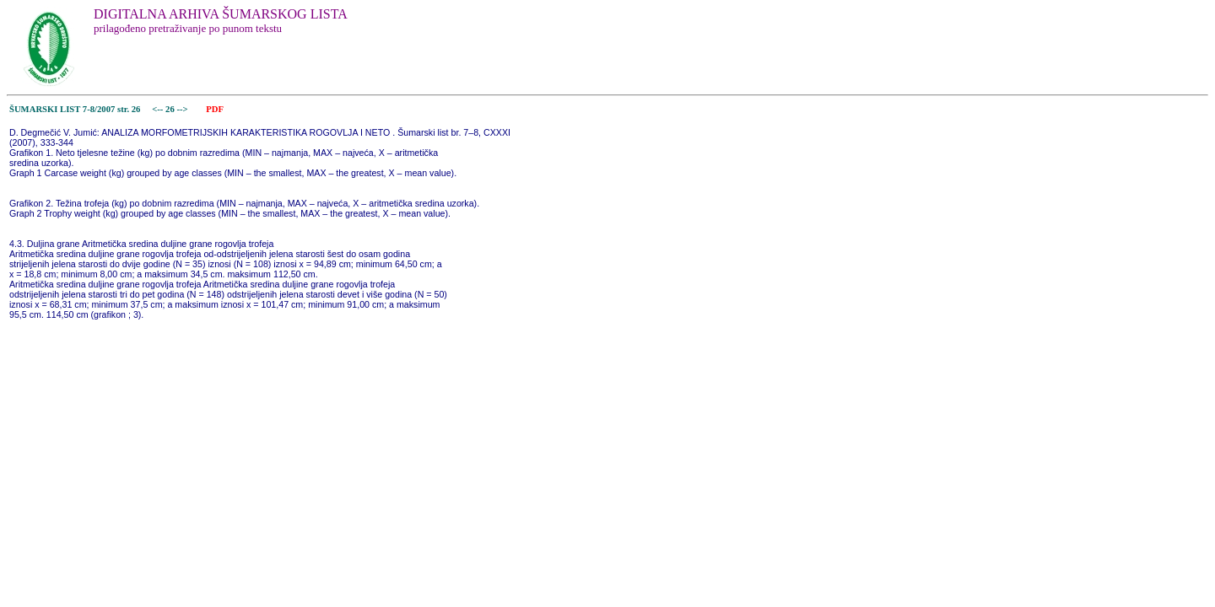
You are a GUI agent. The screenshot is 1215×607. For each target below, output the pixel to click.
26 (170, 109)
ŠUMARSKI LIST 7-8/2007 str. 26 (74, 109)
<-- (158, 109)
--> (183, 109)
